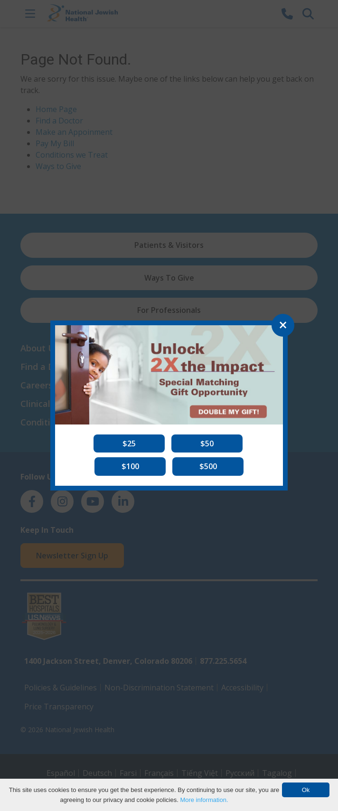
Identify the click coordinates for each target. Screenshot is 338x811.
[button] (129, 443)
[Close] (283, 325)
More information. (204, 799)
